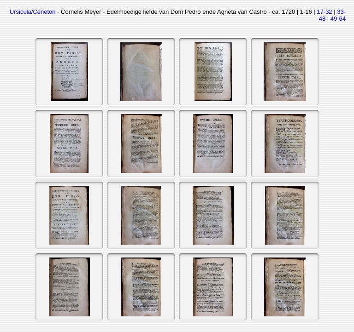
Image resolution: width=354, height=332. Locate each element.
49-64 (338, 18)
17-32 (324, 11)
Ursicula (20, 11)
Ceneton (44, 11)
